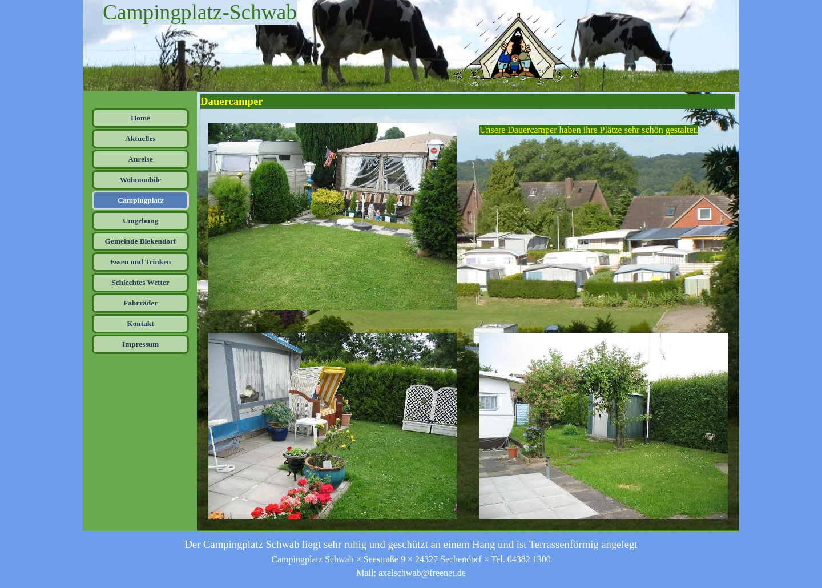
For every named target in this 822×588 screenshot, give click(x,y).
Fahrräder (140, 303)
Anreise (140, 159)
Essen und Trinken (140, 261)
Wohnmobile (141, 179)
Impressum (140, 344)
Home (140, 118)
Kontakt (140, 323)
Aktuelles (140, 138)
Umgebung (140, 220)
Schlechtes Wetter (140, 282)
